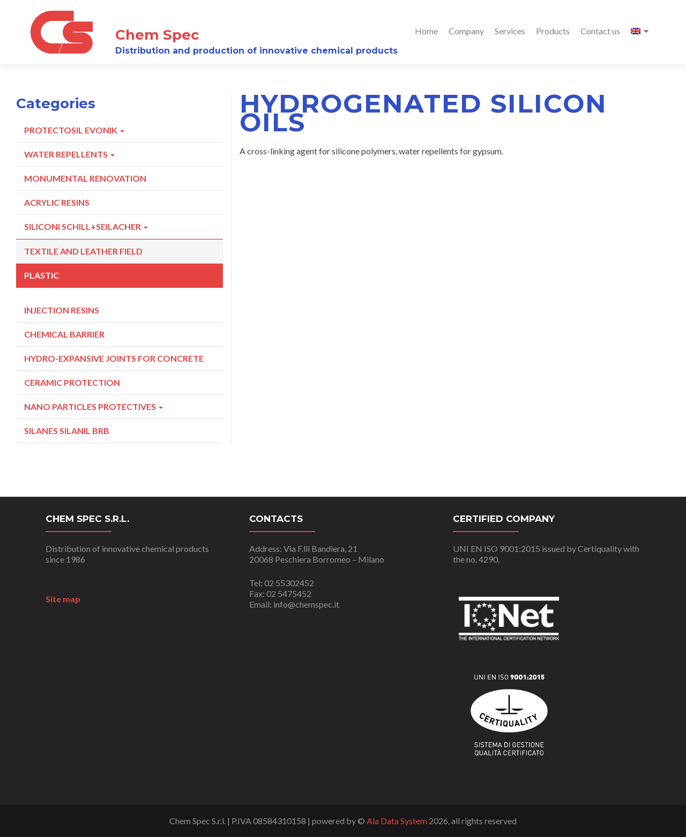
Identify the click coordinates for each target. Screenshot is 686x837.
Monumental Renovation (85, 178)
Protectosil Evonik (74, 130)
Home (426, 31)
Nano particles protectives (93, 406)
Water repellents (69, 154)
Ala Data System (397, 821)
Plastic (41, 275)
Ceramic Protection (72, 382)
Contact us (600, 31)
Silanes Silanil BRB (66, 430)
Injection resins (61, 310)
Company (466, 31)
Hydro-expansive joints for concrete (114, 358)
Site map (63, 599)
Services (510, 31)
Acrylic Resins (57, 202)
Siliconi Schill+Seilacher (86, 226)
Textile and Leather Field (83, 251)
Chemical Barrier (64, 334)
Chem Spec (157, 34)
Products (553, 31)
